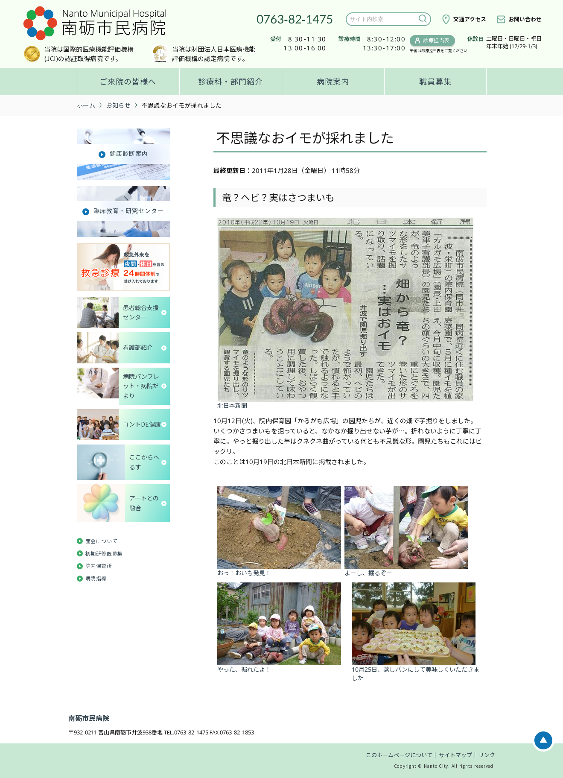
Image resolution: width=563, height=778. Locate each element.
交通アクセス (469, 19)
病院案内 (333, 81)
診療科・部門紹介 (230, 81)
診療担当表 (436, 40)
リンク (486, 755)
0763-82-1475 (295, 19)
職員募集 (435, 81)
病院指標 (96, 578)
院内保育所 (98, 566)
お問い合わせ (525, 19)
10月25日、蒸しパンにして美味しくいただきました (415, 669)
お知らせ (118, 105)
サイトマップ (455, 755)
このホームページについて (399, 755)
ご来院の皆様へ (127, 81)
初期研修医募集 (104, 553)
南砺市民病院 (88, 718)
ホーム (86, 105)
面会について (101, 541)
